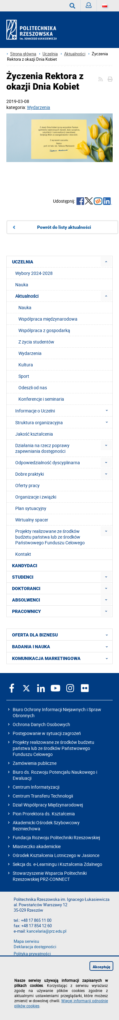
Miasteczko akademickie (37, 846)
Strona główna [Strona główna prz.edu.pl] (23, 54)
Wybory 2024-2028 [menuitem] (34, 273)
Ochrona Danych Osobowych (41, 724)
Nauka (24, 307)
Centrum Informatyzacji (36, 787)
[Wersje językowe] (105, 5)
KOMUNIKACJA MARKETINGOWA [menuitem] (62, 658)
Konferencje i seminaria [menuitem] (41, 399)
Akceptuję (101, 967)
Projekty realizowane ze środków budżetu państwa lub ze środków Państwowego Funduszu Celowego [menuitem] (50, 537)
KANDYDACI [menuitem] (24, 565)
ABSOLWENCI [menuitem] (26, 599)
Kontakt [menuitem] (23, 554)
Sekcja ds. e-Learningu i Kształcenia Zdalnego (57, 864)
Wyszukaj (75, 5)
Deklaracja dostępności (35, 946)
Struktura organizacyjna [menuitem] (63, 422)
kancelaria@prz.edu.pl (46, 931)
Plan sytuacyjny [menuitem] (30, 508)
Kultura (25, 365)
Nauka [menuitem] (21, 285)
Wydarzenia (38, 107)
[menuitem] (106, 262)
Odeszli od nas (32, 387)
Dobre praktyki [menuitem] (29, 474)
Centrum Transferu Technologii (43, 796)
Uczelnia (50, 54)
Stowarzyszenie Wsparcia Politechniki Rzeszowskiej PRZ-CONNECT (50, 876)
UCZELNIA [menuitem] (22, 261)
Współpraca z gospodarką (44, 330)
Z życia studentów (36, 342)
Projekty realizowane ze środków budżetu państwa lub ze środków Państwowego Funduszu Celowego (53, 748)
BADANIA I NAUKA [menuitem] (62, 646)
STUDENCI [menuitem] (22, 577)
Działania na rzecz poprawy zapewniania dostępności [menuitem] (42, 448)
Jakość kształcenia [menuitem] (34, 434)
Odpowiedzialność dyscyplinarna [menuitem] (47, 462)
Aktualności (74, 54)
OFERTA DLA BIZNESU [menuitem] (62, 634)
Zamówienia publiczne (34, 763)
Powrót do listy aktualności (64, 227)
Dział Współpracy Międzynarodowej (48, 805)
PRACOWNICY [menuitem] (26, 611)
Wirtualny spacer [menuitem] (31, 520)
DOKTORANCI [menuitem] (26, 588)
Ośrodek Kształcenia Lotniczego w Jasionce (56, 855)
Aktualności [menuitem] (26, 296)
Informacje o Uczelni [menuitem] (63, 410)
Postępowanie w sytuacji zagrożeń (47, 733)
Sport (23, 376)
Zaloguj (91, 6)
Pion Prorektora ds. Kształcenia (44, 814)
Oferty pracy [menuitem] (27, 485)
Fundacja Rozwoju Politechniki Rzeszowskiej (56, 837)
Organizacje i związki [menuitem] (35, 497)
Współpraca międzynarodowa (47, 319)
